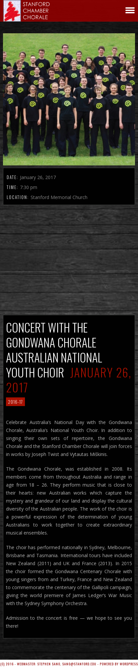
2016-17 (15, 401)
